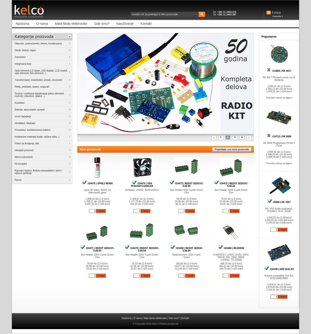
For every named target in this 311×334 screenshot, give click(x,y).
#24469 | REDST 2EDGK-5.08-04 (186, 249)
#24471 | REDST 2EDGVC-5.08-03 (97, 249)
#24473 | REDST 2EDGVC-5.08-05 (187, 184)
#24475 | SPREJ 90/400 (97, 183)
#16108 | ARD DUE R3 (279, 269)
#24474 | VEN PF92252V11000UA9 (142, 184)
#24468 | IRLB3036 (231, 248)
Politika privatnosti (168, 324)
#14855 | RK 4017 (279, 71)
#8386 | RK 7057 (278, 202)
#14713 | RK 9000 (279, 136)
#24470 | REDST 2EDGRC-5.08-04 (142, 249)
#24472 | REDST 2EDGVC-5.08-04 (231, 184)
